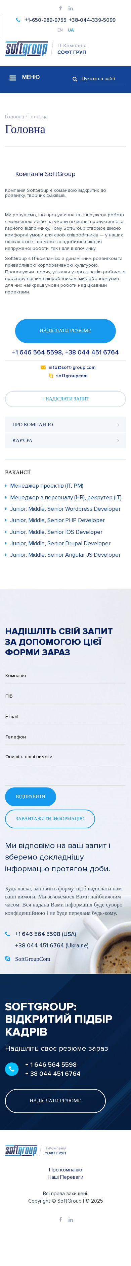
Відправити (30, 796)
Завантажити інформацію (50, 818)
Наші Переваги (65, 1177)
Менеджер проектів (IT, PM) (46, 485)
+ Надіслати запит (65, 398)
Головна (14, 116)
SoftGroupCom (32, 959)
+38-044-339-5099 (92, 20)
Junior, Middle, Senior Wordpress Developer (65, 508)
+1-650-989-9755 (46, 20)
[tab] (65, 425)
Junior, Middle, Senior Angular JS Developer (65, 554)
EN (60, 30)
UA (71, 30)
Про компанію (65, 1169)
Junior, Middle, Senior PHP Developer (57, 520)
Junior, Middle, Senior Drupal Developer (60, 543)
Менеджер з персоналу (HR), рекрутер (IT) (66, 497)
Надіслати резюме (65, 330)
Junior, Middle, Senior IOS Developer (56, 532)
